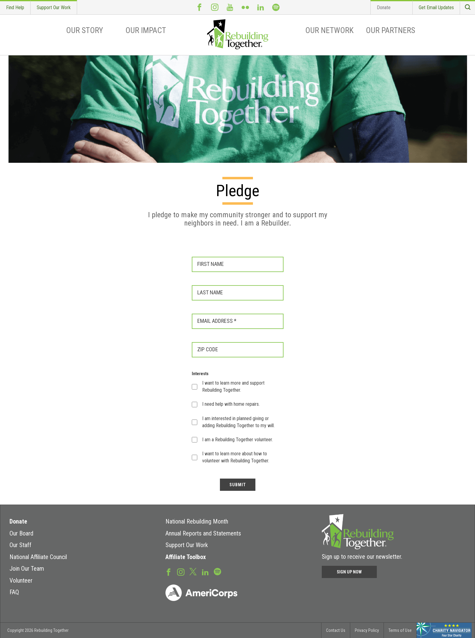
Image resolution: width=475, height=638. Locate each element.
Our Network (329, 30)
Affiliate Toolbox (185, 557)
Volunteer (20, 580)
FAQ (14, 592)
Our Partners (390, 30)
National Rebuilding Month (196, 521)
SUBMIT (237, 484)
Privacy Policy (367, 630)
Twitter (193, 571)
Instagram (214, 7)
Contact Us (335, 630)
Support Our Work (54, 7)
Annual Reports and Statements (203, 533)
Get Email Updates (436, 7)
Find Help (15, 7)
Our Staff (20, 545)
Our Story (84, 30)
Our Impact (145, 30)
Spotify (276, 7)
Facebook (199, 7)
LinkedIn (260, 7)
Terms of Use (400, 630)
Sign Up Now (349, 571)
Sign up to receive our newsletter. (362, 556)
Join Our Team (26, 568)
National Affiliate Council (38, 557)
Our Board (21, 533)
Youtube (230, 7)
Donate (384, 7)
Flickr (245, 7)
